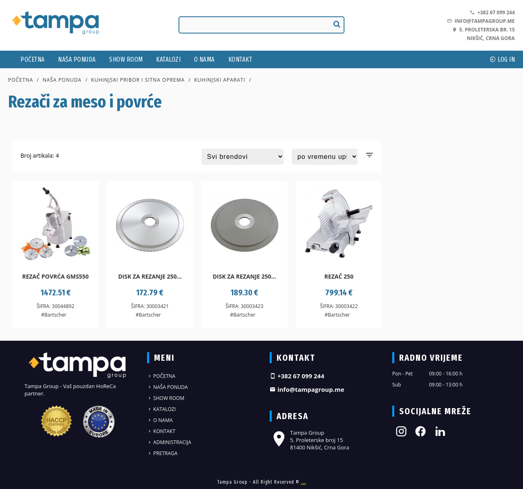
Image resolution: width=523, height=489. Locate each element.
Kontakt (240, 59)
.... (303, 482)
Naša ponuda (77, 59)
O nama (204, 59)
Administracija (169, 442)
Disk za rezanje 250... (149, 276)
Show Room (126, 59)
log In (502, 59)
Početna (32, 59)
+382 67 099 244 (492, 12)
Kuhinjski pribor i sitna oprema (138, 79)
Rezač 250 (338, 276)
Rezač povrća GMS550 (55, 276)
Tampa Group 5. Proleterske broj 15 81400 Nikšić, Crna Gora (309, 440)
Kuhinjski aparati (219, 79)
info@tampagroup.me (480, 21)
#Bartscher (54, 314)
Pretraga (162, 453)
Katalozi (168, 59)
